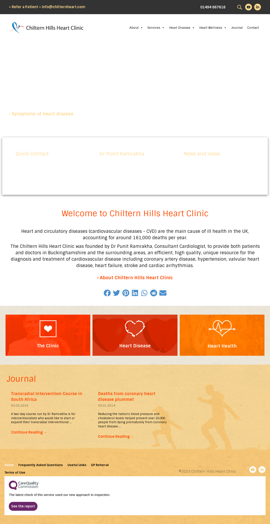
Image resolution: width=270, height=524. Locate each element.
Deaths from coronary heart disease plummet (126, 396)
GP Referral (100, 465)
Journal (237, 28)
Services (156, 28)
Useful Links (77, 465)
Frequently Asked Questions (40, 465)
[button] (41, 114)
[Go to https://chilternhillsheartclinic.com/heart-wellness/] (222, 335)
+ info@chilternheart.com (62, 7)
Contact (253, 28)
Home (9, 465)
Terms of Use (15, 472)
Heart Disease (182, 28)
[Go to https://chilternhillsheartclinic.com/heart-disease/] (135, 335)
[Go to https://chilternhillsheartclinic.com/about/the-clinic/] (48, 335)
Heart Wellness (213, 28)
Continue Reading (29, 432)
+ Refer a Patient (23, 7)
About (136, 28)
